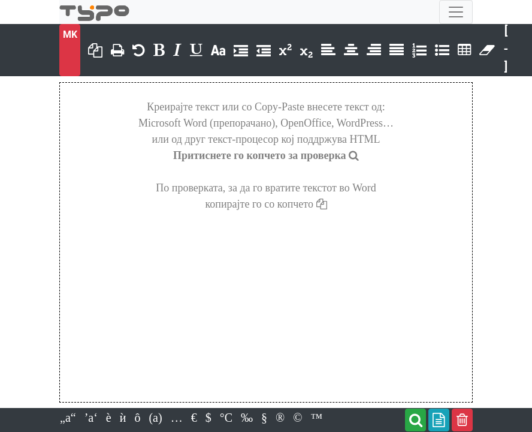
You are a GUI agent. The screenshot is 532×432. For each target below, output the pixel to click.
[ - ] (506, 48)
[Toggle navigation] (456, 12)
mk (70, 34)
